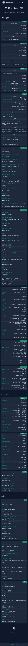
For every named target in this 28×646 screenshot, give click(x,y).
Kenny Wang (15, 644)
